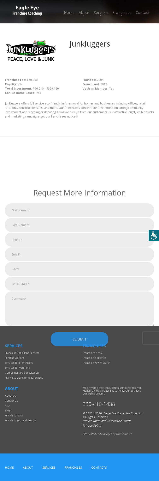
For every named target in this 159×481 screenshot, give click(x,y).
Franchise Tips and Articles (20, 420)
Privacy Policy (92, 425)
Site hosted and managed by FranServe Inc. (107, 434)
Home (69, 12)
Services (101, 12)
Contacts (99, 467)
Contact (143, 12)
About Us (10, 395)
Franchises (121, 12)
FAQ (7, 405)
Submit (79, 384)
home (9, 467)
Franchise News (14, 415)
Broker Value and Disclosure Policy (106, 421)
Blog (7, 410)
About (84, 12)
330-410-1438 (99, 404)
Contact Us (11, 400)
